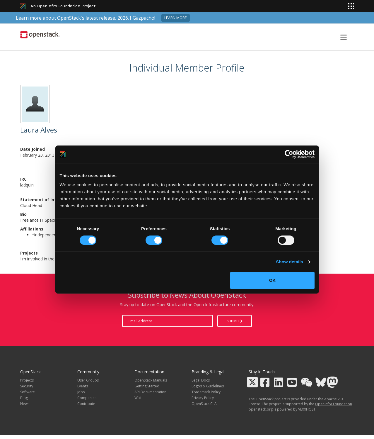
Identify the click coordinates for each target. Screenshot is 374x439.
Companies (86, 397)
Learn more (175, 17)
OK (272, 280)
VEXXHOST (306, 409)
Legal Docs (201, 380)
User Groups (88, 380)
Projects (27, 380)
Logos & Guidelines (208, 386)
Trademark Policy (206, 391)
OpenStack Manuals (150, 380)
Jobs (81, 391)
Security (26, 386)
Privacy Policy (203, 397)
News (24, 403)
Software (27, 391)
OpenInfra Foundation (333, 403)
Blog (24, 397)
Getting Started (146, 386)
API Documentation (150, 391)
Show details (289, 261)
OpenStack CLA (204, 403)
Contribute (86, 403)
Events (82, 386)
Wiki (137, 397)
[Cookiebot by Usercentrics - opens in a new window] (289, 154)
